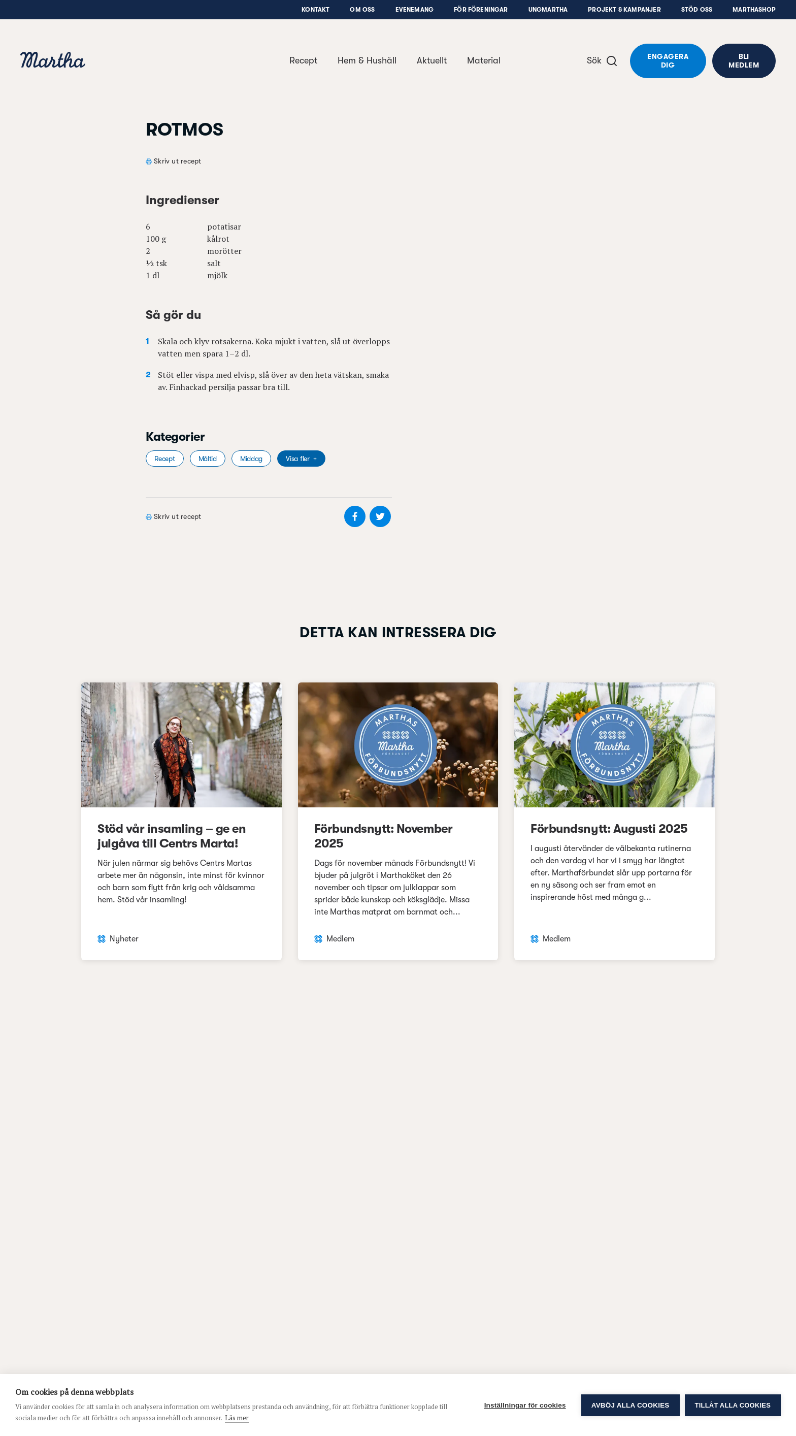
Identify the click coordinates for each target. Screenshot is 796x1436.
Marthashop (754, 9)
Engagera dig (667, 60)
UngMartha (548, 9)
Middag (251, 458)
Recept (303, 60)
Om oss (362, 9)
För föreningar (481, 9)
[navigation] (52, 61)
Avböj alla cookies (630, 1405)
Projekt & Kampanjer (624, 9)
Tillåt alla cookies (733, 1405)
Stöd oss (696, 9)
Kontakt (315, 9)
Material (484, 60)
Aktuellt (432, 60)
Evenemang (414, 9)
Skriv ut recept (177, 161)
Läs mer (237, 1417)
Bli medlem (743, 60)
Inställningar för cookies (525, 1405)
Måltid (207, 458)
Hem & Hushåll (367, 60)
